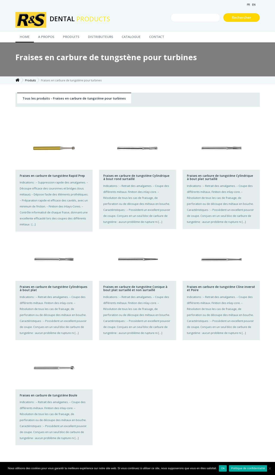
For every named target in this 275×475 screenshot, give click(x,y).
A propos (46, 36)
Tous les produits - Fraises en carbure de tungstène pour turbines (74, 98)
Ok (223, 468)
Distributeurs (100, 36)
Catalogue (131, 36)
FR (248, 4)
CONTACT (156, 36)
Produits (71, 36)
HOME (25, 36)
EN (253, 4)
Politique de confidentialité (248, 468)
